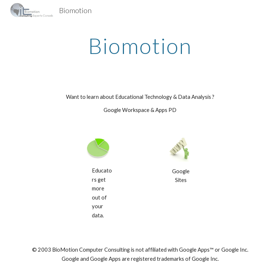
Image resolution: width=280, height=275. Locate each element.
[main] (139, 46)
